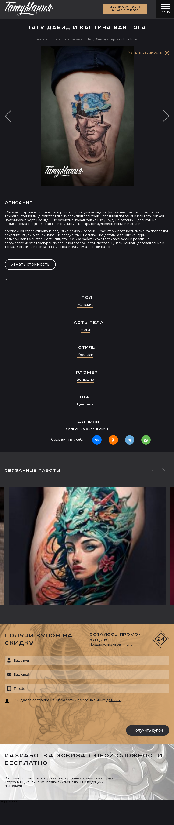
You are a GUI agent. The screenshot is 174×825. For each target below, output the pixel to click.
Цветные (85, 404)
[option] (87, 249)
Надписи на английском (85, 429)
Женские (85, 305)
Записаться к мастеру (124, 9)
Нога (85, 330)
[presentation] (34, 714)
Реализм (85, 355)
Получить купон (147, 730)
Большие (85, 380)
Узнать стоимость (30, 264)
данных (113, 700)
